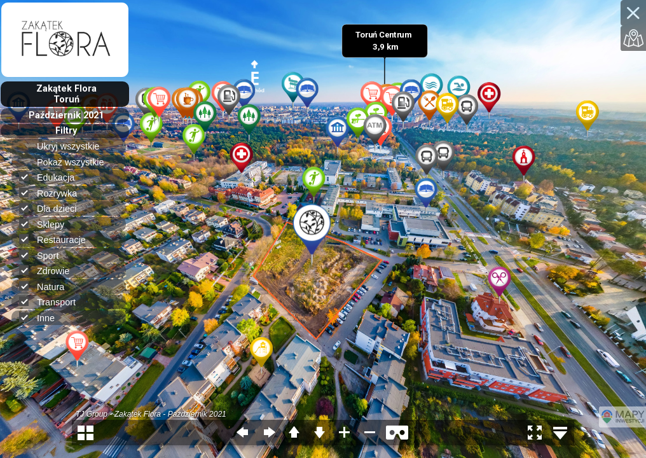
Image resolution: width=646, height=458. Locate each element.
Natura (47, 286)
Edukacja (52, 177)
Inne (42, 317)
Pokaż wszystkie (76, 162)
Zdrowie (49, 270)
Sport (44, 255)
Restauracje (58, 239)
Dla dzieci (53, 208)
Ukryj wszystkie (73, 146)
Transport (52, 301)
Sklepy (47, 224)
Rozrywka (53, 193)
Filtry (66, 130)
